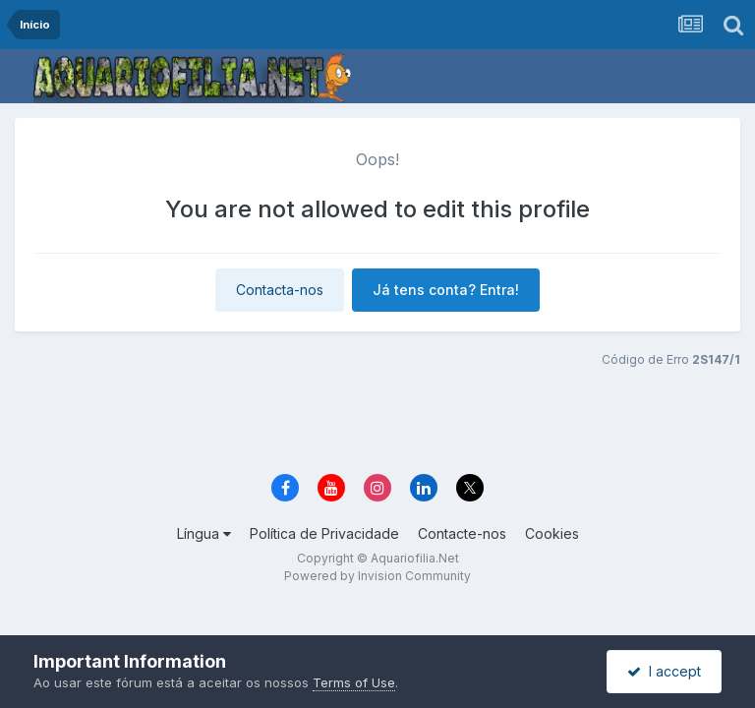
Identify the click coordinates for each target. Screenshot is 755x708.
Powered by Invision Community (377, 575)
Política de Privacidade (324, 533)
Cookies (552, 533)
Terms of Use (354, 682)
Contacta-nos (279, 289)
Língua (204, 533)
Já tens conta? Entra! (446, 289)
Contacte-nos (462, 533)
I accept (664, 671)
